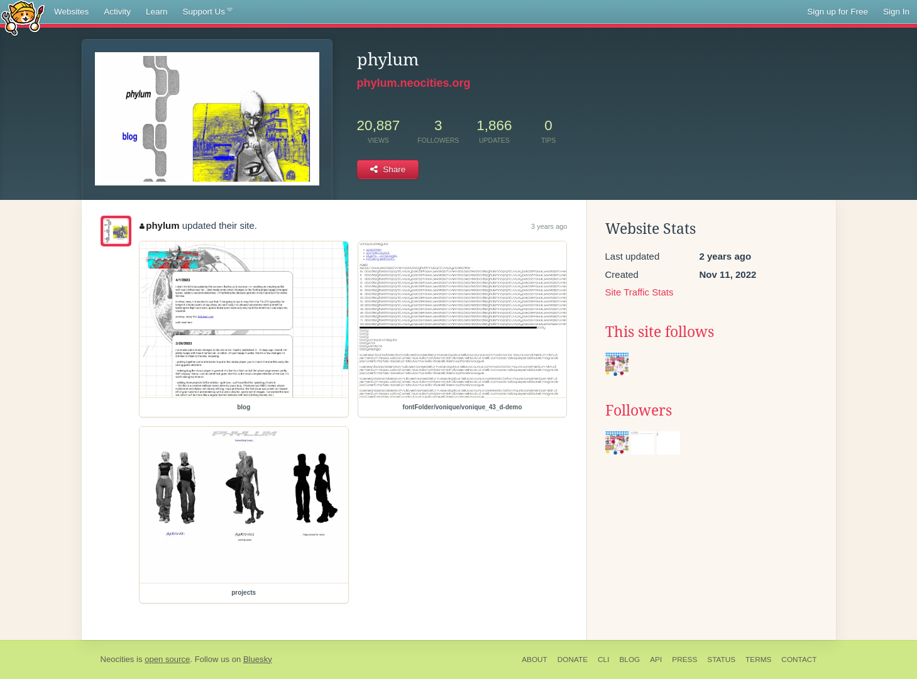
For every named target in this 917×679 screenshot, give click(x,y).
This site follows (659, 332)
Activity (117, 11)
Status (721, 659)
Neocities (118, 659)
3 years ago (549, 226)
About (534, 659)
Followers (638, 410)
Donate (572, 659)
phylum (160, 225)
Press (684, 659)
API (656, 659)
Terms (758, 659)
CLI (603, 659)
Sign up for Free (837, 11)
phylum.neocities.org (414, 83)
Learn (157, 11)
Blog (629, 659)
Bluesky (257, 659)
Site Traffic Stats (639, 292)
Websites (71, 11)
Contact (798, 659)
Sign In (896, 11)
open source (167, 659)
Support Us (208, 12)
